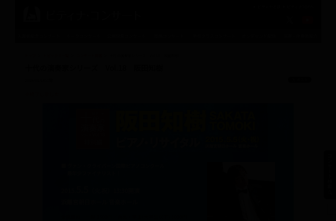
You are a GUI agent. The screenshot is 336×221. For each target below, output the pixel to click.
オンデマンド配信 (259, 36)
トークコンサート (83, 36)
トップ (30, 55)
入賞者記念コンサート (38, 36)
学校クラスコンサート (214, 36)
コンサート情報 (89, 55)
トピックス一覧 (56, 55)
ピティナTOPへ (298, 7)
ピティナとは (266, 7)
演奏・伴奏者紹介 (300, 36)
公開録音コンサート (126, 36)
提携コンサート (169, 36)
